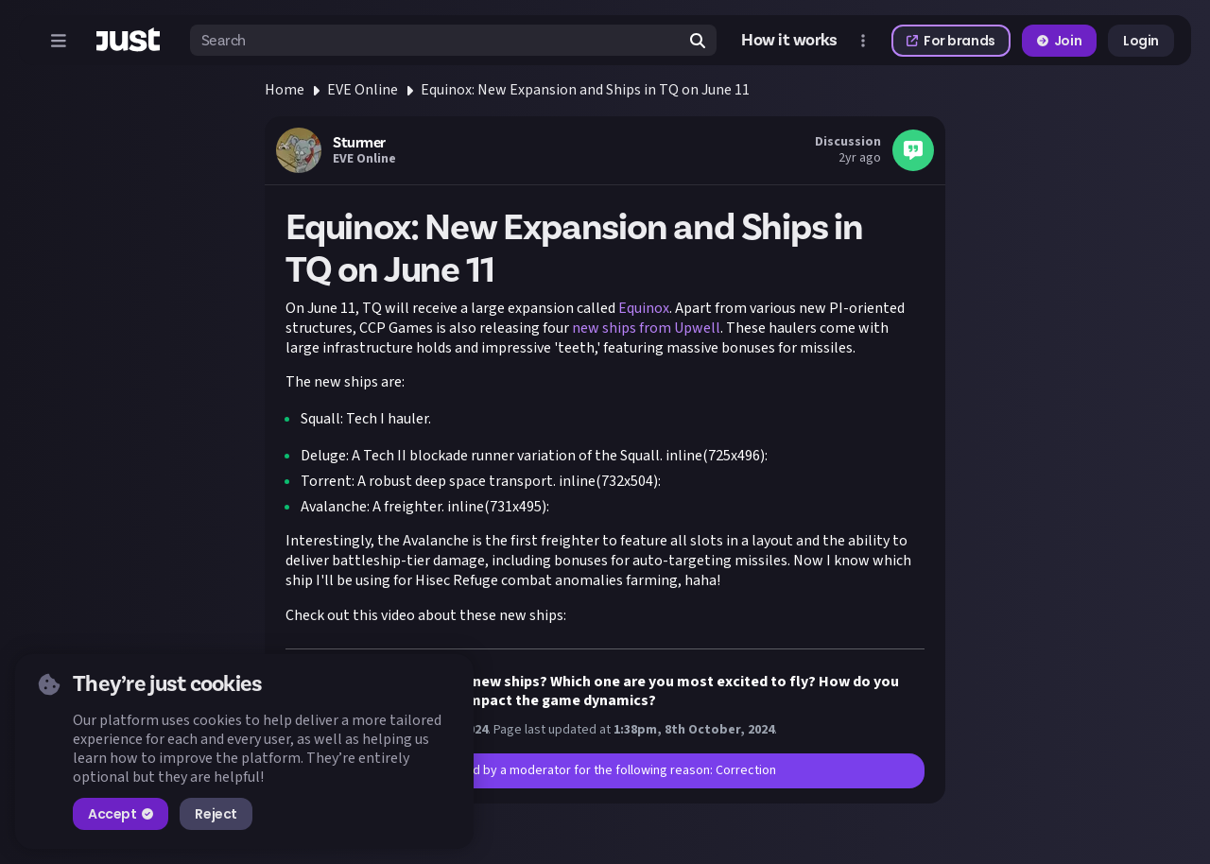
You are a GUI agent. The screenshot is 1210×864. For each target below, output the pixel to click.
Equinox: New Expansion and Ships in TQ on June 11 (585, 89)
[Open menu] (58, 40)
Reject (215, 813)
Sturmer (359, 142)
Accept (120, 813)
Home (284, 89)
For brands (951, 40)
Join (1059, 40)
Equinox (643, 308)
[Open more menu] (863, 41)
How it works (789, 40)
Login (1141, 40)
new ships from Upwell (646, 328)
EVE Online (362, 89)
